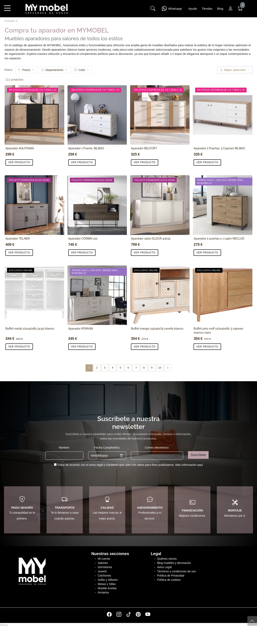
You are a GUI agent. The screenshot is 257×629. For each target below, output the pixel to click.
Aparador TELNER (17, 238)
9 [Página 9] (152, 367)
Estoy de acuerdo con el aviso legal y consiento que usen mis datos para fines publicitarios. (130, 464)
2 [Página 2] (97, 367)
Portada (10, 21)
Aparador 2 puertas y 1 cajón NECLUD (219, 238)
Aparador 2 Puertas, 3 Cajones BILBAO (219, 148)
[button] (7, 10)
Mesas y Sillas (107, 584)
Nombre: (64, 447)
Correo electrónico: (157, 447)
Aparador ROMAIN (80, 328)
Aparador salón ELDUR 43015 (150, 238)
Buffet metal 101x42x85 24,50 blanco (29, 328)
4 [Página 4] (112, 367)
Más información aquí (189, 464)
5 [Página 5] (120, 367)
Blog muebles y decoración (174, 562)
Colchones (104, 575)
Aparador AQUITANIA (19, 148)
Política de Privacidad (170, 575)
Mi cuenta (104, 558)
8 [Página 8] (144, 367)
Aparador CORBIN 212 (83, 238)
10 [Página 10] (159, 367)
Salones (103, 562)
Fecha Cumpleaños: (107, 447)
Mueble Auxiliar (107, 588)
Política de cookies (169, 579)
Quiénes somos (167, 558)
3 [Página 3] (105, 367)
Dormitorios (105, 567)
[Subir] (252, 621)
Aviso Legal (164, 567)
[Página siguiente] (168, 367)
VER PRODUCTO (19, 162)
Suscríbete (198, 455)
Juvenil (102, 571)
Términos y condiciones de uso (176, 571)
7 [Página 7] (136, 367)
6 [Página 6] (128, 367)
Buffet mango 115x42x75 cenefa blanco (157, 328)
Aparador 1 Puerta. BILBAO (86, 148)
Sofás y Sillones (108, 579)
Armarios (103, 592)
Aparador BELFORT (144, 148)
